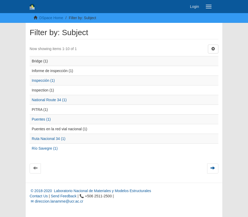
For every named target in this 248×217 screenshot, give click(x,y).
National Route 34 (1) (49, 100)
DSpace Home (51, 18)
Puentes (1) (41, 119)
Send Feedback (64, 196)
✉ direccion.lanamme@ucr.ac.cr (56, 201)
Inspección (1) (43, 80)
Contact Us (39, 196)
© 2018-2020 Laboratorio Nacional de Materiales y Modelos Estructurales (90, 191)
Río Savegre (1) (45, 148)
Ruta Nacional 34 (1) (48, 139)
